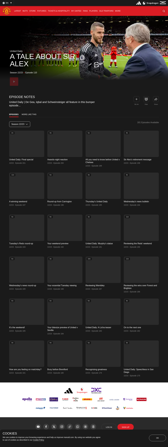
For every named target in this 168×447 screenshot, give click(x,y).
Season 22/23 (19, 124)
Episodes (14, 114)
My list (137, 104)
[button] (164, 11)
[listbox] (7, 3)
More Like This (29, 114)
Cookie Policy (38, 440)
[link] (156, 99)
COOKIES (10, 433)
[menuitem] (17, 11)
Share (156, 104)
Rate (146, 104)
